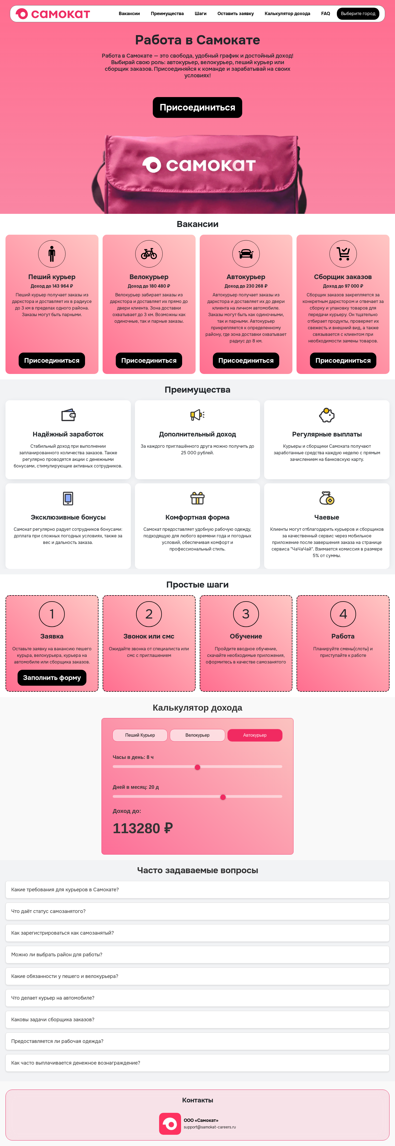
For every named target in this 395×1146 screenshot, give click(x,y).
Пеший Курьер (140, 735)
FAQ (325, 13)
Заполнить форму (52, 678)
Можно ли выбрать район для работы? (56, 955)
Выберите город (358, 13)
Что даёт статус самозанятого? (48, 911)
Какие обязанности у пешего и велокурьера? (64, 976)
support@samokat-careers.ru (210, 1127)
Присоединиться (197, 107)
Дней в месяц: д (136, 787)
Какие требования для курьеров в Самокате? (65, 890)
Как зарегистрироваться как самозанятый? (62, 933)
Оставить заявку (236, 13)
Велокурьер (197, 735)
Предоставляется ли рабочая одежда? (57, 1041)
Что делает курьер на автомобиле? (52, 998)
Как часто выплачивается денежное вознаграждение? (75, 1063)
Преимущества (167, 13)
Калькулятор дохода (287, 13)
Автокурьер (255, 735)
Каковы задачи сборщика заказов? (52, 1020)
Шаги (201, 13)
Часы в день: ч (133, 757)
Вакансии (129, 13)
